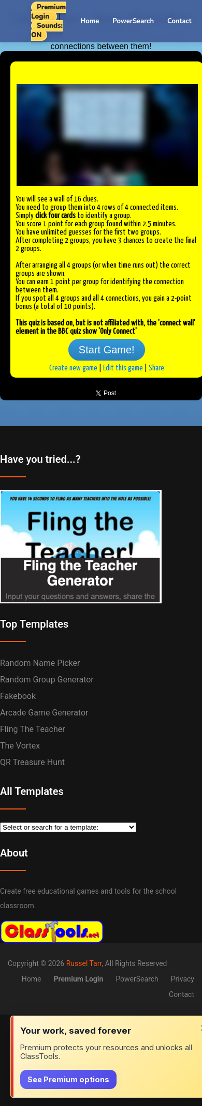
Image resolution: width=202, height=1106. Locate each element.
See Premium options (68, 1079)
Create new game (73, 368)
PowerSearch (133, 21)
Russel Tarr (84, 963)
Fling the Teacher (32, 729)
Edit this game (123, 368)
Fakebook (18, 696)
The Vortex (20, 746)
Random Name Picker (40, 663)
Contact (179, 21)
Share (156, 368)
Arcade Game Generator (44, 713)
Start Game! (107, 349)
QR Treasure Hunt (32, 762)
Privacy (182, 979)
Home (89, 21)
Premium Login (48, 12)
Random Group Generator (47, 679)
